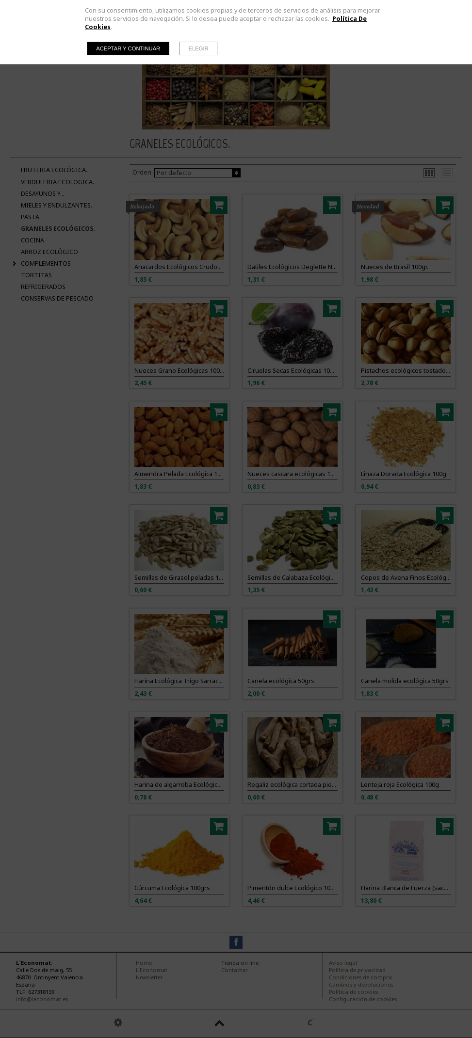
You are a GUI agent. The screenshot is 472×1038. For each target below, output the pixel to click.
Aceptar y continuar (128, 48)
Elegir (199, 48)
